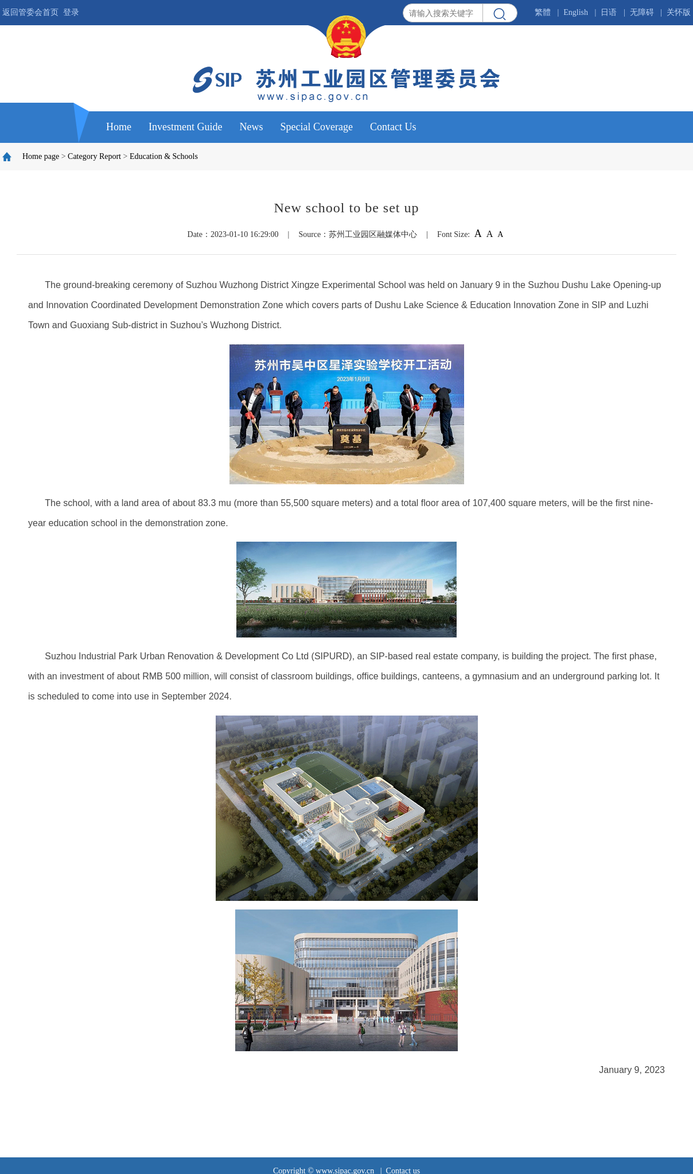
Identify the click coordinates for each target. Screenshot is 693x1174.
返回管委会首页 (30, 12)
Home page (40, 156)
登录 (71, 12)
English (575, 12)
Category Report (94, 156)
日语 (609, 12)
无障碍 (642, 12)
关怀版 (679, 12)
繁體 (543, 12)
